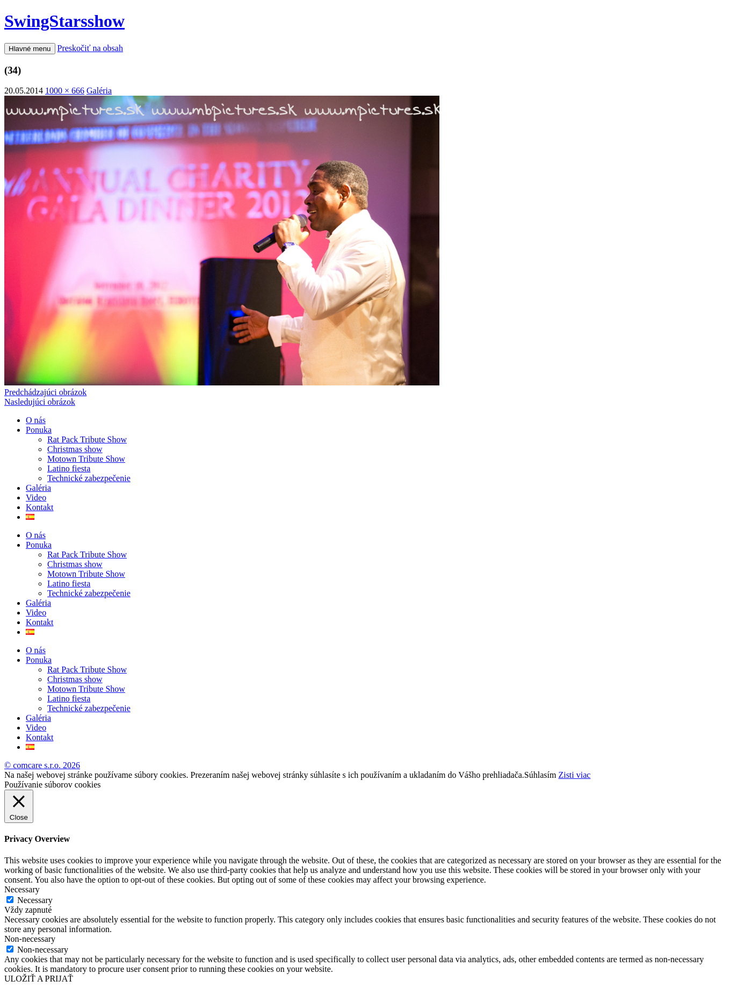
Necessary (35, 900)
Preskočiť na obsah (90, 48)
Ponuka (39, 429)
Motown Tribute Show (86, 458)
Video (36, 497)
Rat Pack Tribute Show (87, 439)
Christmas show (75, 449)
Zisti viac (574, 774)
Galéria (99, 90)
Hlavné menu (30, 49)
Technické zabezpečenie (89, 478)
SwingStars (64, 21)
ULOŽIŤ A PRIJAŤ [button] (38, 978)
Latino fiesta (68, 468)
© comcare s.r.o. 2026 (42, 765)
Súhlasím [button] (540, 774)
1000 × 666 (64, 90)
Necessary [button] (22, 889)
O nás (36, 420)
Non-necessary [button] (29, 938)
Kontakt (40, 507)
